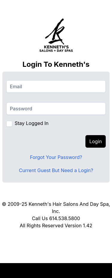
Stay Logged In (31, 123)
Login (95, 141)
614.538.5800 (64, 218)
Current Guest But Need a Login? (56, 170)
